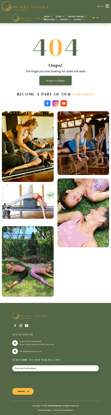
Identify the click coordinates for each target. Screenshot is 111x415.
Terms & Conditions (63, 410)
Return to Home (55, 80)
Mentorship (50, 19)
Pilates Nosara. (55, 405)
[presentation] (31, 379)
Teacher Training (77, 16)
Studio (60, 16)
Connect (79, 19)
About (48, 16)
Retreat (65, 19)
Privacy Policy (44, 410)
